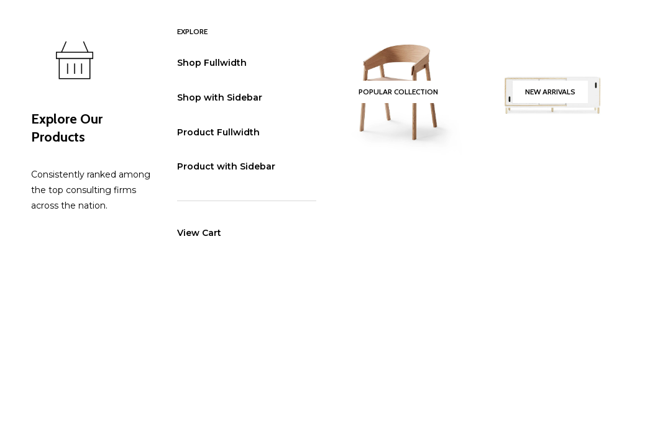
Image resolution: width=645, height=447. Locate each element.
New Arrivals (550, 91)
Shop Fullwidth (212, 62)
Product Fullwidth (218, 132)
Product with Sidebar (226, 166)
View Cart (199, 232)
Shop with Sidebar (219, 97)
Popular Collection (398, 91)
